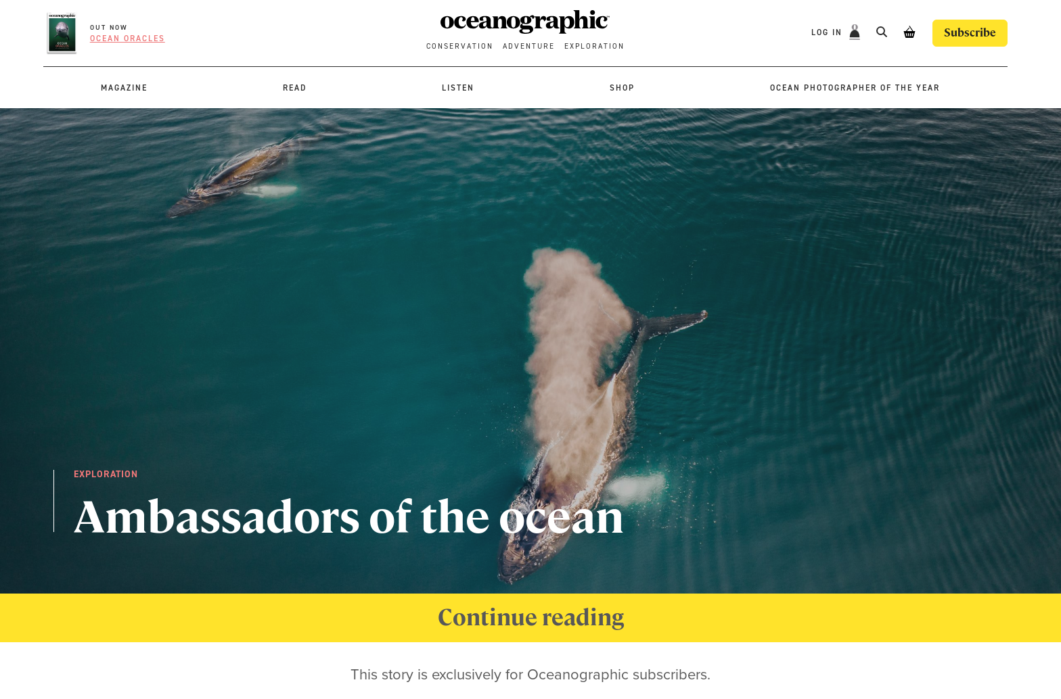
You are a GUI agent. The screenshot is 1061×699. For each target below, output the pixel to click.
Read (295, 87)
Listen (458, 87)
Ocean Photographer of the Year (855, 87)
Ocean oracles (127, 38)
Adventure (529, 46)
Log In (828, 32)
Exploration (594, 46)
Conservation (459, 46)
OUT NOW (109, 27)
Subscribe (970, 33)
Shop (622, 87)
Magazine (124, 87)
